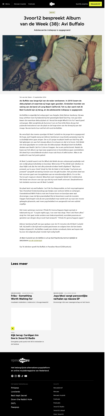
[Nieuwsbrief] (95, 4)
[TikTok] (22, 376)
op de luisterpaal (35, 241)
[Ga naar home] (52, 4)
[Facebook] (19, 376)
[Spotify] (12, 376)
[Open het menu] (6, 4)
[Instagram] (15, 376)
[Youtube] (25, 376)
